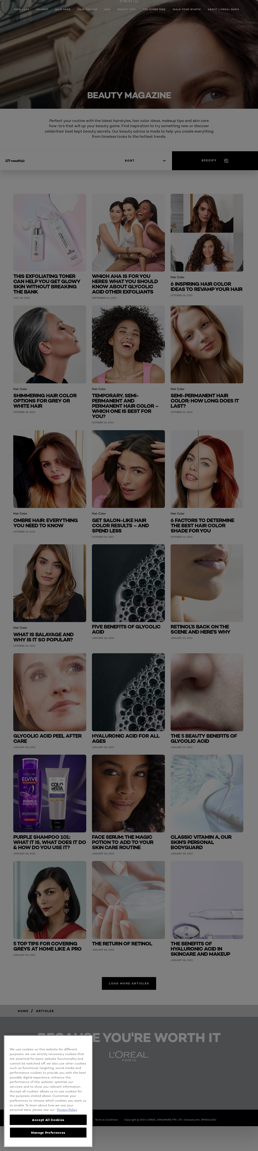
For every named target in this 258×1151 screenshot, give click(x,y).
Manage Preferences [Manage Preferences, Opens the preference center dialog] (48, 1132)
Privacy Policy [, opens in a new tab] (67, 1110)
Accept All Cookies (48, 1120)
